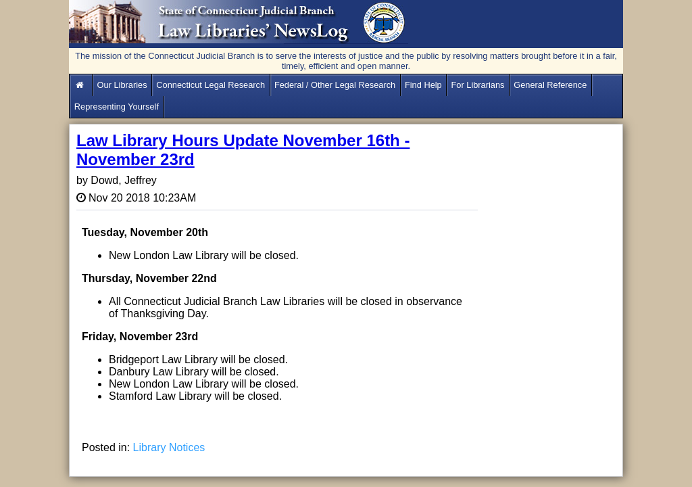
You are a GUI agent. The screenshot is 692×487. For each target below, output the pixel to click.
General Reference (550, 85)
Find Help (423, 85)
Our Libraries (122, 85)
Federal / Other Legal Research (334, 85)
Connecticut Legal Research (210, 85)
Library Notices (169, 447)
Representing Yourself (116, 106)
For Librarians (478, 85)
